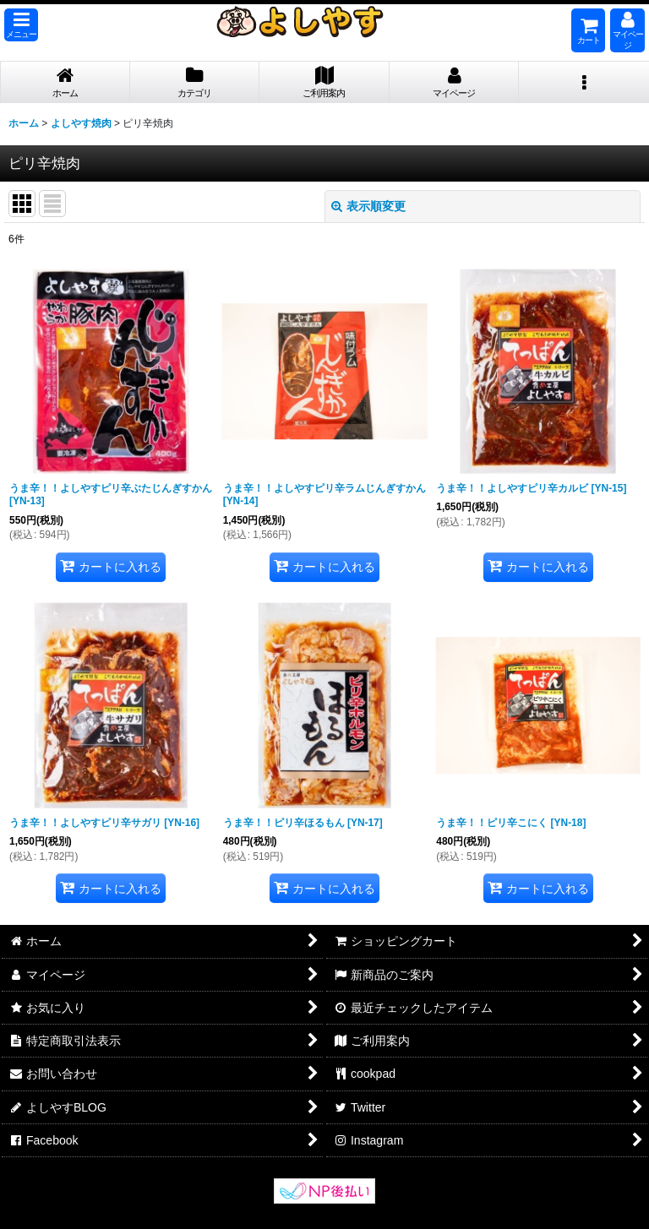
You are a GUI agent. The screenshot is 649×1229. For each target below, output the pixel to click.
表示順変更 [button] (368, 206)
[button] (21, 24)
